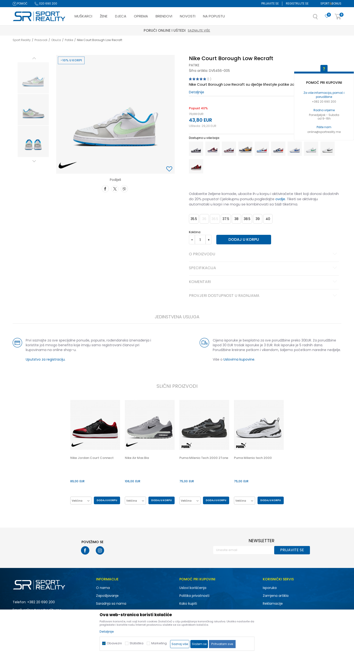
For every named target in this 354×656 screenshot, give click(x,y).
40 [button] (268, 218)
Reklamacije (273, 603)
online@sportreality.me (324, 132)
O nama (103, 587)
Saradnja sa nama (111, 603)
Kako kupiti (188, 603)
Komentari (263, 282)
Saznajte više (241, 30)
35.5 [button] (194, 218)
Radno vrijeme (324, 110)
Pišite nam (324, 127)
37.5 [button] (226, 218)
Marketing (159, 643)
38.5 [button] (247, 218)
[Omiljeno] (327, 16)
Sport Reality (22, 40)
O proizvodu (263, 254)
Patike (69, 40)
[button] (320, 18)
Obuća (56, 40)
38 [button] (236, 218)
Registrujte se (297, 3)
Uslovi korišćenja (192, 587)
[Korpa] (338, 16)
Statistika (136, 643)
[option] (33, 78)
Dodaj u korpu (243, 239)
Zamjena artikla (275, 595)
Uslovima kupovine (238, 359)
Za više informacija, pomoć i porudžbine (323, 95)
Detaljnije (196, 92)
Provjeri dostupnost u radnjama (263, 296)
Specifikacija (263, 268)
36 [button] (204, 218)
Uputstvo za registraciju (45, 359)
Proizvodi (41, 40)
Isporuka (270, 587)
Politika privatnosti (194, 595)
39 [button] (258, 218)
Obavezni (114, 643)
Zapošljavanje (107, 595)
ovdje (280, 198)
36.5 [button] (215, 218)
